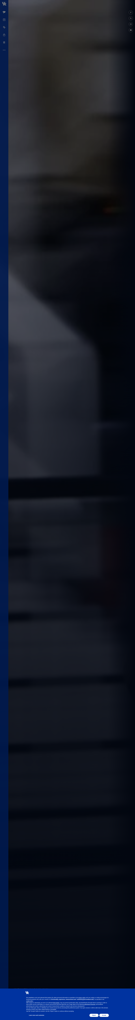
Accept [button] (104, 1015)
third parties (56, 1002)
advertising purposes (89, 1004)
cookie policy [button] (29, 1001)
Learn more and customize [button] (36, 1015)
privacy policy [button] (82, 997)
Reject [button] (94, 1015)
